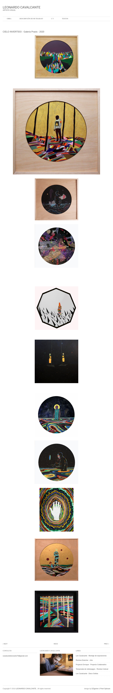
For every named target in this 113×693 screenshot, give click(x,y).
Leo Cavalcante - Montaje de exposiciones (91, 656)
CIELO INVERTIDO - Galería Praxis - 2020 (23, 32)
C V (52, 19)
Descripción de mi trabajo (31, 19)
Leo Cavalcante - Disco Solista (87, 674)
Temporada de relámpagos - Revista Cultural (92, 669)
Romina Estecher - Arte (84, 660)
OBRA (9, 19)
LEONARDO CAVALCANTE (21, 7)
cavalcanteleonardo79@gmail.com (15, 656)
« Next (5, 644)
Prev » (106, 644)
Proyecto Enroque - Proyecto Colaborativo (91, 665)
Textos (65, 19)
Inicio (56, 644)
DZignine (95, 689)
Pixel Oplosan (105, 689)
